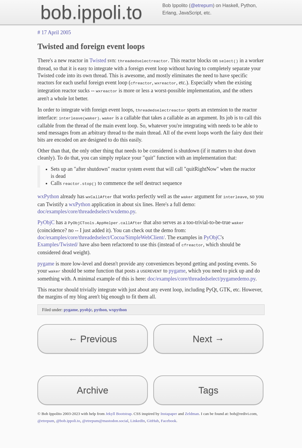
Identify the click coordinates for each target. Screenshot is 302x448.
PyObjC (46, 218)
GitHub (153, 415)
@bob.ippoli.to (68, 415)
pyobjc (86, 303)
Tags (208, 384)
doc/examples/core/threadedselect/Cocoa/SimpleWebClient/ (101, 233)
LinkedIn (137, 415)
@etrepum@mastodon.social (105, 415)
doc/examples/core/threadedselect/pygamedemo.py (201, 273)
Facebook (168, 415)
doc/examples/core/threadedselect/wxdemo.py (86, 207)
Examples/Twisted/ (57, 240)
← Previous (92, 333)
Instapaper (168, 408)
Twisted (97, 60)
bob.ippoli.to (91, 12)
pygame (45, 258)
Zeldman (192, 408)
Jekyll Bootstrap (119, 408)
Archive (93, 384)
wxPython (48, 193)
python (101, 303)
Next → (208, 333)
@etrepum (202, 5)
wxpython (118, 303)
